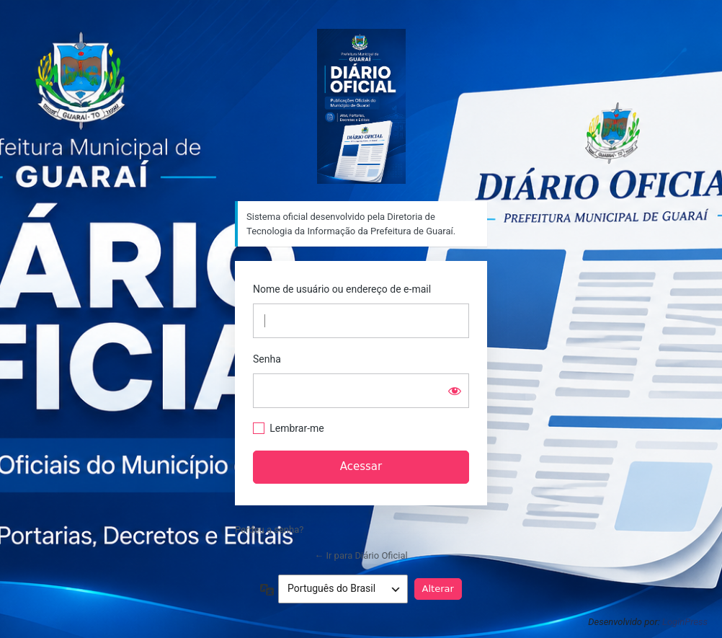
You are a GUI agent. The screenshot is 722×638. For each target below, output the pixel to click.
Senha (267, 359)
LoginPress (685, 621)
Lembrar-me (296, 428)
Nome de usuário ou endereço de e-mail (342, 289)
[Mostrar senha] (454, 390)
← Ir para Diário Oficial (361, 555)
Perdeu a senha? (269, 529)
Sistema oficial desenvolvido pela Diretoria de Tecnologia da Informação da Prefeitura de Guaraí (361, 106)
